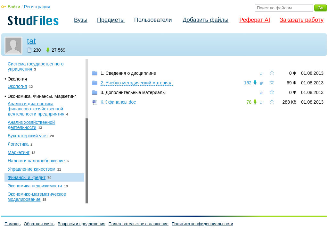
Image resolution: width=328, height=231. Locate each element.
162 (247, 82)
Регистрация (37, 6)
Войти (14, 6)
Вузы (80, 20)
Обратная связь (39, 223)
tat (31, 41)
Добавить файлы (205, 20)
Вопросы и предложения (81, 223)
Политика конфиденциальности (202, 223)
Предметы (111, 20)
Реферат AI (254, 20)
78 (248, 102)
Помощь (12, 223)
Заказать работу (302, 20)
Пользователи (153, 20)
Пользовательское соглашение (138, 223)
